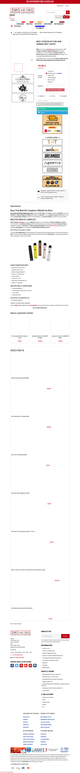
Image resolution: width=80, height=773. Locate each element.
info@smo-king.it (19, 657)
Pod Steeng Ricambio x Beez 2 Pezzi (19, 336)
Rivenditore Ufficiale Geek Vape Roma (51, 674)
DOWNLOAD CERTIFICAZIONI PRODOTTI (52, 688)
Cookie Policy (10, 772)
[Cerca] (57, 12)
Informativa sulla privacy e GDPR (50, 660)
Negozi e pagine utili (47, 681)
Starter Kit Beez (54, 225)
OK (65, 636)
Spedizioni (44, 662)
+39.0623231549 (18, 655)
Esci (43, 707)
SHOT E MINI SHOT (59, 23)
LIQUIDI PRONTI (48, 23)
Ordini (43, 699)
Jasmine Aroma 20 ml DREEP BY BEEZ (60, 336)
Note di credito (45, 702)
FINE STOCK (29, 23)
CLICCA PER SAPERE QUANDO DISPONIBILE (50, 104)
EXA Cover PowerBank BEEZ (19, 454)
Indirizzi (44, 704)
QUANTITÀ (40, 86)
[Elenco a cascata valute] (67, 6)
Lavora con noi (45, 648)
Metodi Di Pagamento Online (49, 653)
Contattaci (44, 665)
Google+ (26, 665)
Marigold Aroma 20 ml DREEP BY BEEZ (40, 336)
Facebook (12, 665)
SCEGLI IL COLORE (40, 76)
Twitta (52, 96)
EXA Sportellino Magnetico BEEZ (20, 493)
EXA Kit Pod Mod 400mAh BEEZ (20, 378)
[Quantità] (55, 86)
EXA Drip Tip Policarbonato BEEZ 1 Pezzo (23, 531)
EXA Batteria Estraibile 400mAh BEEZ (22, 608)
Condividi (41, 96)
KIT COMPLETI (40, 27)
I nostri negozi (45, 690)
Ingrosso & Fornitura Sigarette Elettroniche (52, 655)
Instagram (35, 665)
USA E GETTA (38, 23)
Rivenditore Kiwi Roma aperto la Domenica (52, 679)
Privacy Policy (3, 772)
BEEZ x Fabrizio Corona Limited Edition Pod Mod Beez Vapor (28, 570)
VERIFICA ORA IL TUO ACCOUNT (50, 676)
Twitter (16, 665)
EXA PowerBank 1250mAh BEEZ (20, 416)
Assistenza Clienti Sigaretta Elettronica (51, 658)
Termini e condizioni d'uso (48, 650)
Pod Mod (49, 49)
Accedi (58, 17)
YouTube (21, 665)
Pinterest (63, 96)
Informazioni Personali (47, 697)
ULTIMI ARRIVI (21, 23)
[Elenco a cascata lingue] (61, 6)
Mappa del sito (46, 667)
